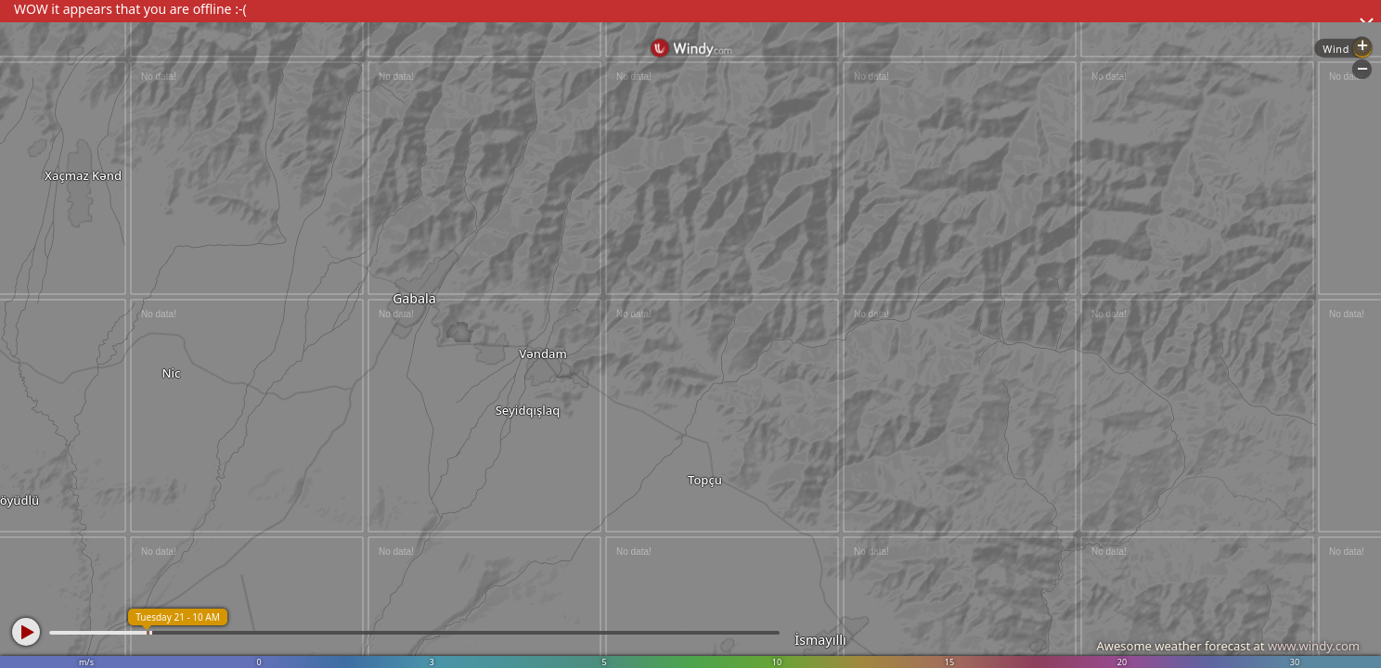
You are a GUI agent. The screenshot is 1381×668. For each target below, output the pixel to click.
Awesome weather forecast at (1228, 645)
